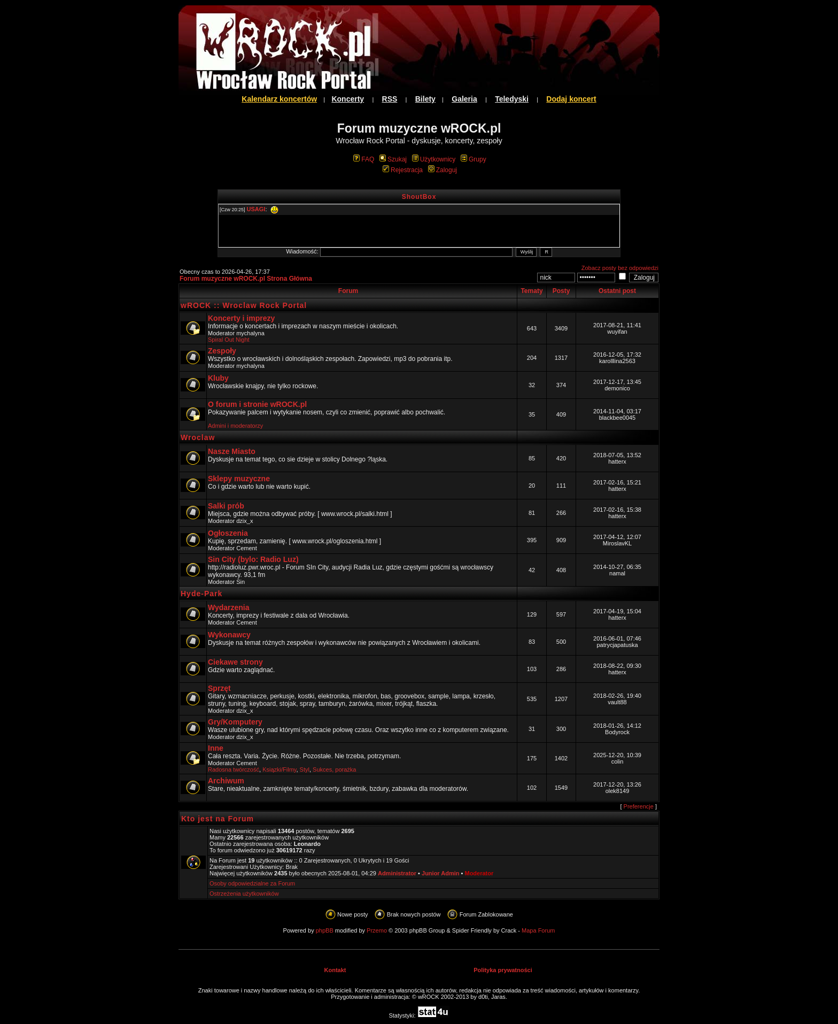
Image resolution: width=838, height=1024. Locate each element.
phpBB (324, 930)
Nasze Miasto (231, 451)
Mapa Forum (538, 930)
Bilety (425, 99)
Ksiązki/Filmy (279, 769)
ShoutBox (419, 197)
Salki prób (226, 506)
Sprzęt (219, 688)
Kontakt (335, 970)
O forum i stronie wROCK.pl (257, 404)
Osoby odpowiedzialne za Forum (252, 883)
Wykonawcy (229, 634)
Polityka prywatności (503, 970)
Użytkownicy (434, 159)
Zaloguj (442, 170)
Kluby (218, 378)
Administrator (397, 873)
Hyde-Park (201, 593)
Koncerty (347, 99)
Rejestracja (403, 170)
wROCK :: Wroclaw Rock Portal (244, 305)
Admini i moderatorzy (235, 425)
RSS (390, 99)
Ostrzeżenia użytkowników (244, 893)
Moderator (478, 873)
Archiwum (226, 780)
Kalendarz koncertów (279, 99)
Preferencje (639, 806)
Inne (215, 748)
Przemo (377, 930)
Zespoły (222, 351)
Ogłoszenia (228, 533)
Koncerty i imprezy (241, 318)
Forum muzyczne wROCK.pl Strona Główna (246, 278)
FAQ (363, 159)
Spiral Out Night (229, 339)
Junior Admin (440, 873)
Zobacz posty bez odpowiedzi (619, 268)
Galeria (464, 99)
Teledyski (512, 99)
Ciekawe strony (235, 662)
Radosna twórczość (233, 769)
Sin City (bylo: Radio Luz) (253, 559)
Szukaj (393, 159)
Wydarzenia (229, 607)
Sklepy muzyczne (239, 478)
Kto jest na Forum (217, 818)
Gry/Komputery (235, 722)
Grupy (473, 159)
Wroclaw (198, 437)
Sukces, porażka (334, 769)
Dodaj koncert (571, 99)
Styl (304, 769)
